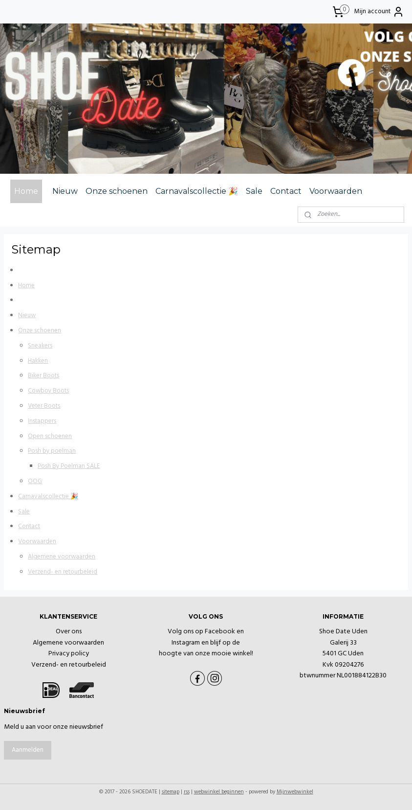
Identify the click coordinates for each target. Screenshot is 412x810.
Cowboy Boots (48, 391)
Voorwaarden (335, 191)
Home (26, 191)
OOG (35, 481)
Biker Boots (43, 375)
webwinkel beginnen (219, 791)
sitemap (170, 791)
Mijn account (379, 12)
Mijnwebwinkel (295, 791)
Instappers (42, 421)
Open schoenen (50, 436)
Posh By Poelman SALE (69, 466)
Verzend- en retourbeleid (62, 571)
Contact (286, 191)
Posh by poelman (52, 451)
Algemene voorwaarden (61, 557)
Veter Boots (44, 406)
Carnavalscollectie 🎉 (196, 191)
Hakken (38, 360)
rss (187, 791)
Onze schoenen (117, 191)
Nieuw (65, 191)
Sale (254, 191)
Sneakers (40, 345)
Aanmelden (27, 750)
